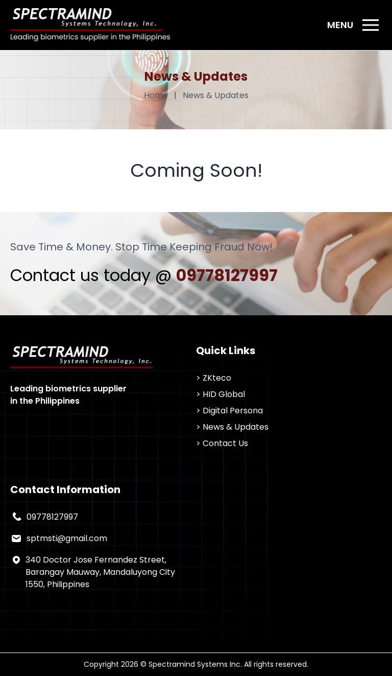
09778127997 (227, 275)
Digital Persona (233, 410)
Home (156, 95)
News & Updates (235, 427)
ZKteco (217, 378)
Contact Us (225, 443)
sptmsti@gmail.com (67, 538)
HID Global (224, 394)
